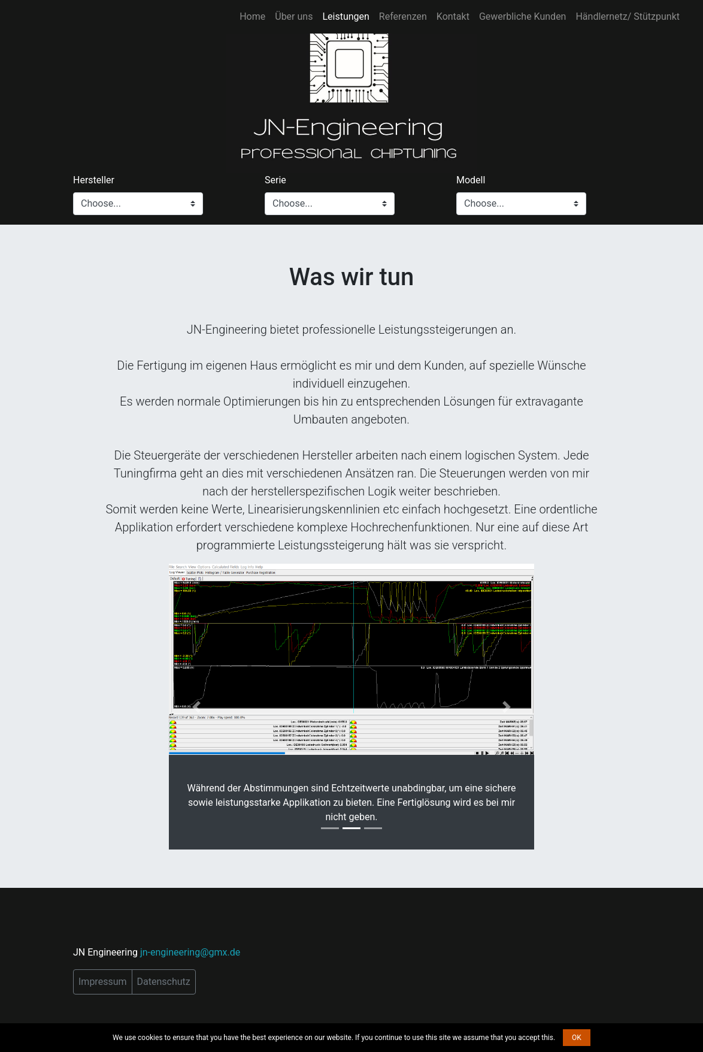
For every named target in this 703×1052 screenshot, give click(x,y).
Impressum (102, 981)
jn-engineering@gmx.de (190, 952)
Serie (275, 180)
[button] (196, 707)
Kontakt (453, 16)
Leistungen (345, 16)
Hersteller (93, 180)
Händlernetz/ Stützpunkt (627, 16)
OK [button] (576, 1037)
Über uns (294, 16)
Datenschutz (163, 981)
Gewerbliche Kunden (522, 16)
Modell (470, 180)
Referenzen (403, 16)
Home (252, 16)
